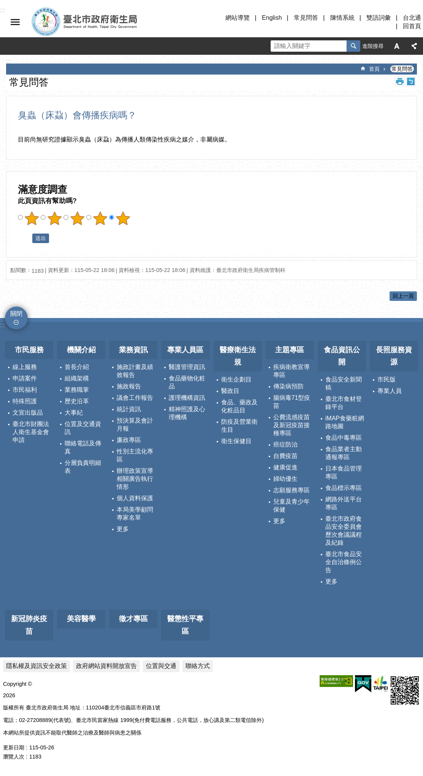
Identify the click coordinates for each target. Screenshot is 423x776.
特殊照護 (25, 401)
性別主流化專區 (135, 455)
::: (2, 325)
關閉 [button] (15, 22)
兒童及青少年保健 (291, 505)
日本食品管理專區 (343, 472)
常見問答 (306, 17)
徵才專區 (133, 619)
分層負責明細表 (83, 467)
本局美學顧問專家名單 (135, 513)
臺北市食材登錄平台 (343, 403)
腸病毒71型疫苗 (292, 401)
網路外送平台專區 (343, 503)
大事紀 (74, 412)
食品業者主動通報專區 (343, 453)
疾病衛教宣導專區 (291, 371)
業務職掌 (77, 389)
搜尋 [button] (353, 46)
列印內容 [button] (400, 81)
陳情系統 (342, 17)
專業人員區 (185, 350)
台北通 (412, 17)
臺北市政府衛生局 (106, 22)
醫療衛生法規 (238, 356)
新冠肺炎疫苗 (29, 625)
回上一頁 (403, 296)
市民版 (386, 379)
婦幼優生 (285, 478)
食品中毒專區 (343, 437)
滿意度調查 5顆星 (123, 218)
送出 (25, 238)
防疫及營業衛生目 (239, 425)
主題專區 (289, 350)
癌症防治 (285, 444)
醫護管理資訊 (187, 367)
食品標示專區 (343, 488)
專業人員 (389, 391)
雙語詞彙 (378, 17)
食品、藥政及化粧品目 (239, 406)
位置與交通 (161, 666)
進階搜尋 (372, 46)
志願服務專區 (291, 490)
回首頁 (412, 26)
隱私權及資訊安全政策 (36, 666)
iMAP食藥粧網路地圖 (344, 422)
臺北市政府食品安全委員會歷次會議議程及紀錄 (343, 530)
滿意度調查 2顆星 (54, 218)
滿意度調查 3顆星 (77, 218)
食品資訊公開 (342, 356)
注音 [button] (411, 81)
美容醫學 (81, 619)
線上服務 (25, 367)
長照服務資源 (394, 356)
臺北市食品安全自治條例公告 (343, 562)
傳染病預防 (288, 386)
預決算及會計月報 (135, 424)
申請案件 (25, 378)
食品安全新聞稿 (343, 383)
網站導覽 (237, 17)
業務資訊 (133, 350)
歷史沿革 (77, 401)
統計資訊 (129, 409)
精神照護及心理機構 (187, 413)
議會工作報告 (135, 397)
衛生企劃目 (236, 379)
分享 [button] (414, 46)
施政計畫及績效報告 (135, 371)
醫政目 (230, 391)
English (272, 17)
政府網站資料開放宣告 (106, 666)
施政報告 (129, 386)
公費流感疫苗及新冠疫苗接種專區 (291, 425)
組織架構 (77, 378)
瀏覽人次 (13, 757)
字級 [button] (397, 46)
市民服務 (29, 350)
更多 (123, 529)
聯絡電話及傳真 (83, 447)
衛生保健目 (236, 441)
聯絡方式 (197, 666)
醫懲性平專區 (185, 625)
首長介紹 (77, 367)
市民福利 (25, 389)
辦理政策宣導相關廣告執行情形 (135, 479)
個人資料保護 (135, 498)
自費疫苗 (285, 456)
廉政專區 (129, 440)
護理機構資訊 (187, 397)
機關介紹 (81, 350)
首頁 (374, 69)
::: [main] (8, 61)
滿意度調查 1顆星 (31, 218)
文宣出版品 (28, 412)
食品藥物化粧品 (187, 382)
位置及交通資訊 (83, 428)
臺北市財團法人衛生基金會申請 (31, 432)
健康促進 (285, 467)
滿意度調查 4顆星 (100, 218)
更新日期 (13, 747)
